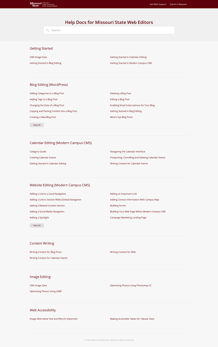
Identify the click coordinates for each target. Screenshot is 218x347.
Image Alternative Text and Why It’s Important (54, 318)
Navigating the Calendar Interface (127, 151)
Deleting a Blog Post (120, 93)
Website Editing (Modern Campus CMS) (60, 185)
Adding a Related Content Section (47, 205)
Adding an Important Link (123, 193)
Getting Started (41, 48)
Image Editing (40, 276)
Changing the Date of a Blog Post (47, 105)
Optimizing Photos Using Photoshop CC (131, 285)
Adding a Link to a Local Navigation (48, 193)
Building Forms (118, 205)
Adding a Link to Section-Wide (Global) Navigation (55, 199)
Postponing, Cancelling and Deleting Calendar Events (137, 157)
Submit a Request (178, 4)
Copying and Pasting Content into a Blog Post (53, 111)
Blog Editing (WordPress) (49, 84)
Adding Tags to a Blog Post (44, 99)
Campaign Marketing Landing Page (128, 217)
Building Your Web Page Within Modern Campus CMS (138, 211)
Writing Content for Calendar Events (129, 163)
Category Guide (38, 151)
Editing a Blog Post (120, 99)
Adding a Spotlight (39, 217)
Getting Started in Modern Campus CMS (131, 63)
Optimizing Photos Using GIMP (46, 291)
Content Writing (42, 243)
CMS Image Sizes (38, 57)
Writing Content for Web (123, 252)
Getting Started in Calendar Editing (128, 57)
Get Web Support (158, 4)
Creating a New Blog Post (43, 117)
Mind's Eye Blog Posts (121, 117)
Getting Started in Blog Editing (45, 63)
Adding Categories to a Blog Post (47, 93)
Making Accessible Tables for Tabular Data (132, 318)
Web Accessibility (43, 310)
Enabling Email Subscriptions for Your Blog (132, 105)
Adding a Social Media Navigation (47, 211)
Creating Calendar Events (43, 157)
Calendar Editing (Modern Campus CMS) (61, 142)
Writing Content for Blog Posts (46, 252)
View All (36, 125)
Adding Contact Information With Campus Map (134, 199)
